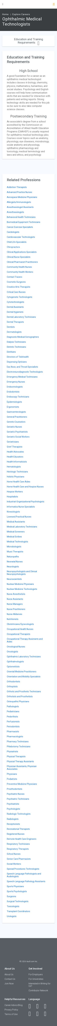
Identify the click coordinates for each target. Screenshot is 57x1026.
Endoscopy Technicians (18, 397)
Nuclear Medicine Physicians (20, 584)
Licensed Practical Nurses (19, 516)
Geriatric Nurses (14, 427)
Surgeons (11, 896)
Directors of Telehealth (18, 357)
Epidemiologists (14, 402)
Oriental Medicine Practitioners (21, 671)
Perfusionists (13, 721)
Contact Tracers (14, 277)
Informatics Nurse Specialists (21, 507)
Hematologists (14, 466)
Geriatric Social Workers (18, 437)
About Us (9, 974)
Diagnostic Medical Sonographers (23, 337)
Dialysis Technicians (16, 342)
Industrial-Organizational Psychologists (25, 501)
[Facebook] (31, 1006)
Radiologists (13, 819)
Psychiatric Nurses (15, 794)
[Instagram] (31, 1013)
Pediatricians (13, 711)
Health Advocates (15, 452)
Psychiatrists (13, 804)
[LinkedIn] (39, 1006)
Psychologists (13, 809)
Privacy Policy (11, 1009)
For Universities (36, 979)
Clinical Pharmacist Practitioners (22, 262)
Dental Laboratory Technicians (21, 317)
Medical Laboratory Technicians (22, 526)
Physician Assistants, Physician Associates (22, 767)
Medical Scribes (14, 536)
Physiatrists (12, 751)
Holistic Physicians (15, 476)
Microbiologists (14, 546)
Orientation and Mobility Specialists (23, 676)
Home (5, 14)
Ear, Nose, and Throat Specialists (22, 367)
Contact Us (10, 979)
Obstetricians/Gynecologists (20, 624)
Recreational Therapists (18, 829)
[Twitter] (47, 1006)
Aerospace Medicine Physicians (22, 197)
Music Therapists (15, 551)
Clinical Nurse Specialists (18, 257)
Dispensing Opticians (17, 362)
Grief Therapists (14, 447)
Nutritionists (12, 619)
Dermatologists (14, 332)
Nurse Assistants (15, 599)
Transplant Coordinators (18, 911)
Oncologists (12, 651)
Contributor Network (38, 990)
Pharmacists (13, 731)
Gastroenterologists (16, 412)
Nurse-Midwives (14, 614)
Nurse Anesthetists (16, 594)
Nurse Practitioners (16, 609)
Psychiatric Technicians (18, 799)
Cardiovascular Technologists (21, 237)
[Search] (54, 4)
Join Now (9, 983)
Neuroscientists (14, 579)
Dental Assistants (15, 307)
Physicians (12, 774)
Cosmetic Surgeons (16, 282)
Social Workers (14, 864)
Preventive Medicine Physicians (22, 784)
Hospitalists (12, 496)
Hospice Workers (15, 491)
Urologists (11, 916)
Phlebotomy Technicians (18, 746)
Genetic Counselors (16, 422)
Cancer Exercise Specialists (20, 227)
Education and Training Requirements (28, 40)
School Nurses (14, 854)
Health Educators (15, 457)
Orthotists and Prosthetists (20, 696)
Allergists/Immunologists (19, 202)
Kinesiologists (13, 512)
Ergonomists (13, 407)
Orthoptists (12, 686)
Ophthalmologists (15, 661)
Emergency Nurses (16, 382)
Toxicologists (13, 906)
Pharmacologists (15, 736)
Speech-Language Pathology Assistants (26, 881)
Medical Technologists (17, 541)
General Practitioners (17, 417)
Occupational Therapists (18, 634)
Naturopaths (13, 556)
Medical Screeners (16, 531)
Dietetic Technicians (16, 347)
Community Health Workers (20, 272)
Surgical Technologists (17, 901)
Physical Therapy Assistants (20, 761)
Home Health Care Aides (18, 481)
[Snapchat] (47, 1013)
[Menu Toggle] (2, 4)
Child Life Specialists (16, 242)
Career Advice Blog (13, 1005)
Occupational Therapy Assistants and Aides (25, 640)
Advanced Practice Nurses (19, 192)
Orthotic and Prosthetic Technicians (24, 691)
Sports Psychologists (17, 891)
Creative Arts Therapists (18, 287)
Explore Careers (21, 14)
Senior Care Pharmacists (19, 859)
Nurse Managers (15, 604)
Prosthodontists (14, 789)
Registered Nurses (15, 834)
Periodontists (13, 726)
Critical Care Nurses (16, 292)
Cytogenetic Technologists (19, 297)
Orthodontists (13, 681)
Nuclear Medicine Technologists (22, 589)
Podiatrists (12, 779)
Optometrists (13, 666)
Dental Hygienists (15, 312)
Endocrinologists (15, 387)
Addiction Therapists (17, 187)
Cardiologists (13, 232)
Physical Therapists (16, 756)
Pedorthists (12, 716)
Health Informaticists (17, 461)
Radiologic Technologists (19, 814)
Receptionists (13, 824)
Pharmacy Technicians (18, 741)
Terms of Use (11, 1014)
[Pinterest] (39, 1013)
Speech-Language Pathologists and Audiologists (24, 875)
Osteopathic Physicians (18, 701)
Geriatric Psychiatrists (17, 432)
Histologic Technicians (17, 471)
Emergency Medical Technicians (22, 377)
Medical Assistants (16, 521)
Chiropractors (13, 247)
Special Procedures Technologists (23, 869)
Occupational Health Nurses (20, 629)
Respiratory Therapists (18, 849)
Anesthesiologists (15, 212)
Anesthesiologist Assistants (20, 207)
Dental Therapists (15, 322)
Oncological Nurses (16, 646)
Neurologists (13, 566)
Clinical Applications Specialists (22, 252)
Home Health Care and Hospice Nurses (25, 486)
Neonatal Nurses (15, 561)
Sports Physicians (15, 886)
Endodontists (13, 392)
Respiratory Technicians (18, 844)
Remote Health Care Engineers (21, 839)
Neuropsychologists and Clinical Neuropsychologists (22, 572)
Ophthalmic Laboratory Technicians (24, 656)
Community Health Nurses (19, 267)
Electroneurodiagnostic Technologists (25, 372)
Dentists (11, 327)
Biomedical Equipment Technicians (23, 222)
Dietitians (11, 352)
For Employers (36, 974)
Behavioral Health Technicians (21, 217)
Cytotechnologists (15, 302)
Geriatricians (13, 442)
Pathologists (13, 706)
